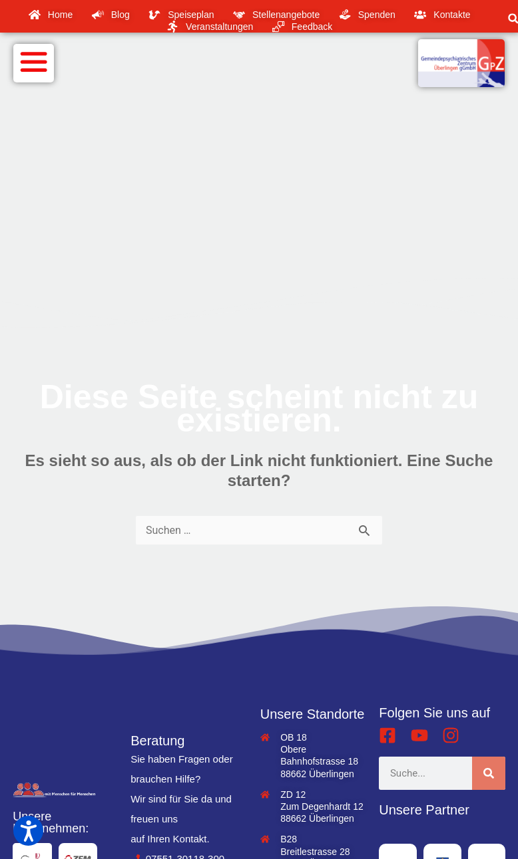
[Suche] (488, 773)
